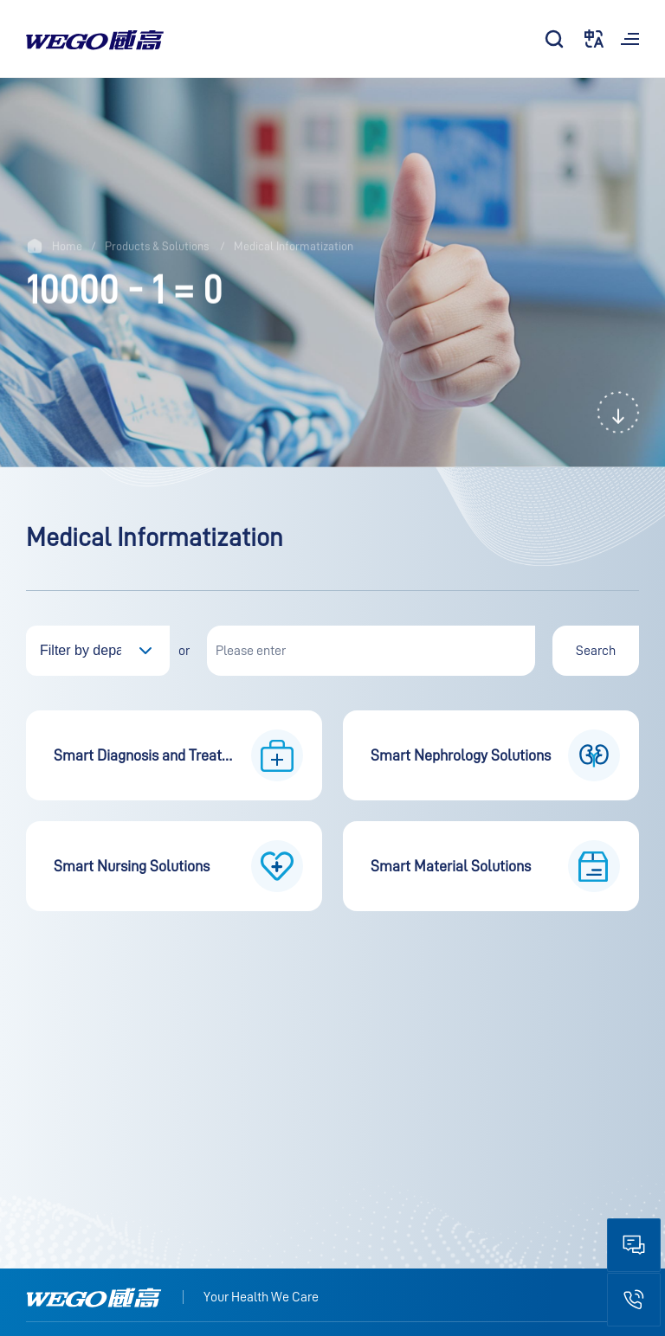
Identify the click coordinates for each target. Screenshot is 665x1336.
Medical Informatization (293, 247)
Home (67, 247)
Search (596, 651)
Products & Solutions (157, 247)
